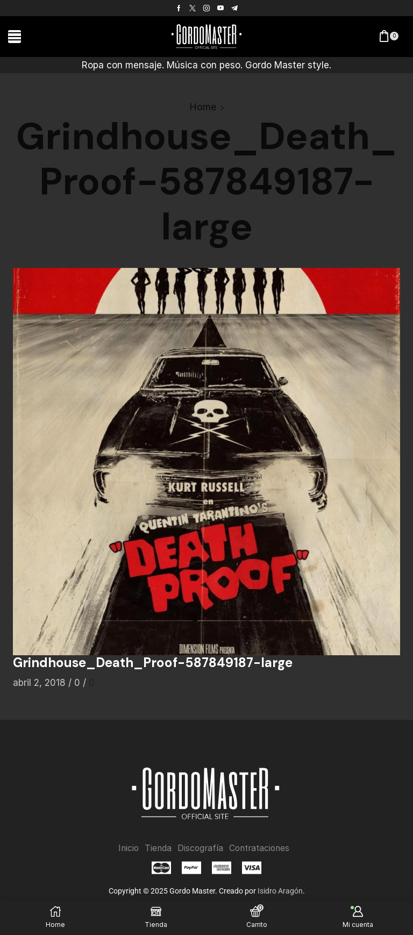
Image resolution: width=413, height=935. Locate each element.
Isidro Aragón (280, 891)
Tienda (156, 848)
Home (202, 106)
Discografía (199, 848)
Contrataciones (260, 848)
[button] (14, 36)
